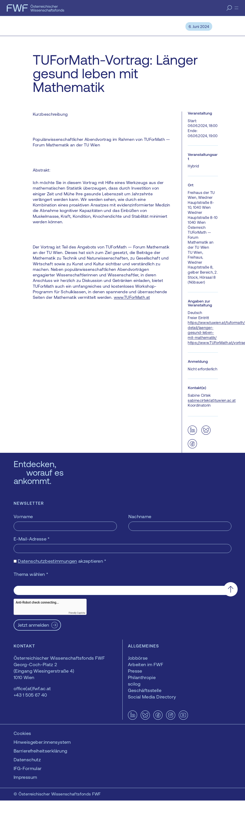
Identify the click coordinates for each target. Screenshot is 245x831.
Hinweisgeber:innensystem (42, 742)
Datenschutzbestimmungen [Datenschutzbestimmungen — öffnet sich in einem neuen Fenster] (47, 561)
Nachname (139, 516)
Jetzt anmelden (33, 625)
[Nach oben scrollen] (230, 589)
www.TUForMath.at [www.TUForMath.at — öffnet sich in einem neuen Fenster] (132, 297)
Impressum (25, 777)
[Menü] (236, 8)
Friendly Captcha (77, 613)
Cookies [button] (22, 733)
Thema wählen (31, 574)
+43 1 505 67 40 (30, 695)
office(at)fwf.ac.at (32, 688)
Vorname (23, 516)
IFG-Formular (28, 768)
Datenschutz (27, 759)
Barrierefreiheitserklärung (40, 750)
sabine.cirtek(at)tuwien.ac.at (212, 400)
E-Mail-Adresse (32, 538)
